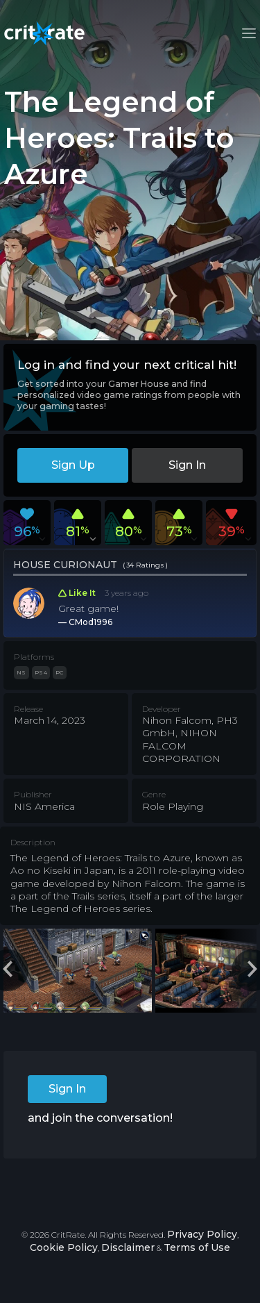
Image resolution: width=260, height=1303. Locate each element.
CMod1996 (90, 622)
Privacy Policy (202, 1234)
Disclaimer (128, 1247)
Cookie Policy (64, 1247)
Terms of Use (197, 1247)
